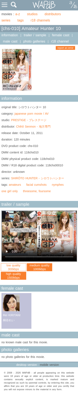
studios (32, 14)
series (5, 20)
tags (20, 20)
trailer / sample (35, 35)
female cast (60, 35)
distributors (53, 14)
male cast (10, 41)
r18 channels (40, 20)
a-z (17, 14)
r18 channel (60, 41)
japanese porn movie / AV (32, 113)
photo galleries (34, 41)
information (9, 35)
